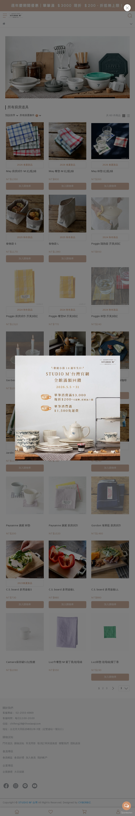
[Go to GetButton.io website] (126, 812)
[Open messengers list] (126, 805)
